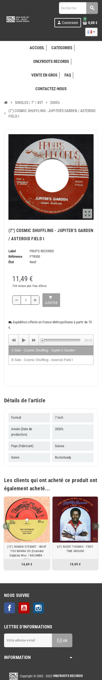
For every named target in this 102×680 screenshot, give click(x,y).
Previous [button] (6, 526)
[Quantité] (26, 300)
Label (12, 251)
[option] (27, 533)
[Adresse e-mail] (28, 640)
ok (62, 640)
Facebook (9, 607)
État (11, 262)
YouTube (23, 607)
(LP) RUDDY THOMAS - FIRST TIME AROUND (75, 549)
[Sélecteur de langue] (91, 32)
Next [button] (95, 526)
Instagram (38, 607)
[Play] (23, 340)
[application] (51, 340)
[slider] (61, 340)
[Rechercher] (78, 8)
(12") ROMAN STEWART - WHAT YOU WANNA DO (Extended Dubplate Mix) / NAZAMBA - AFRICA (27, 553)
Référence (15, 256)
